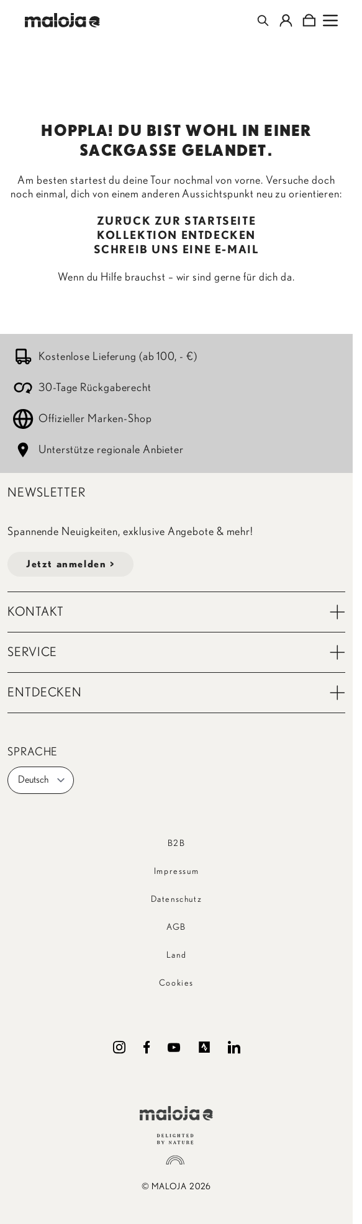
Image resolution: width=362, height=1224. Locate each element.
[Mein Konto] (286, 20)
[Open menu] (330, 20)
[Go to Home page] (62, 20)
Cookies (176, 983)
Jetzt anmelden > (70, 564)
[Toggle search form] (263, 20)
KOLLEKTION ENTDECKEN (176, 235)
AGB (176, 927)
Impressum (176, 871)
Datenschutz (176, 899)
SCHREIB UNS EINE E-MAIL (177, 250)
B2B (177, 843)
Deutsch (42, 780)
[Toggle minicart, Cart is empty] (309, 20)
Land (176, 955)
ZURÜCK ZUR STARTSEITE (176, 221)
